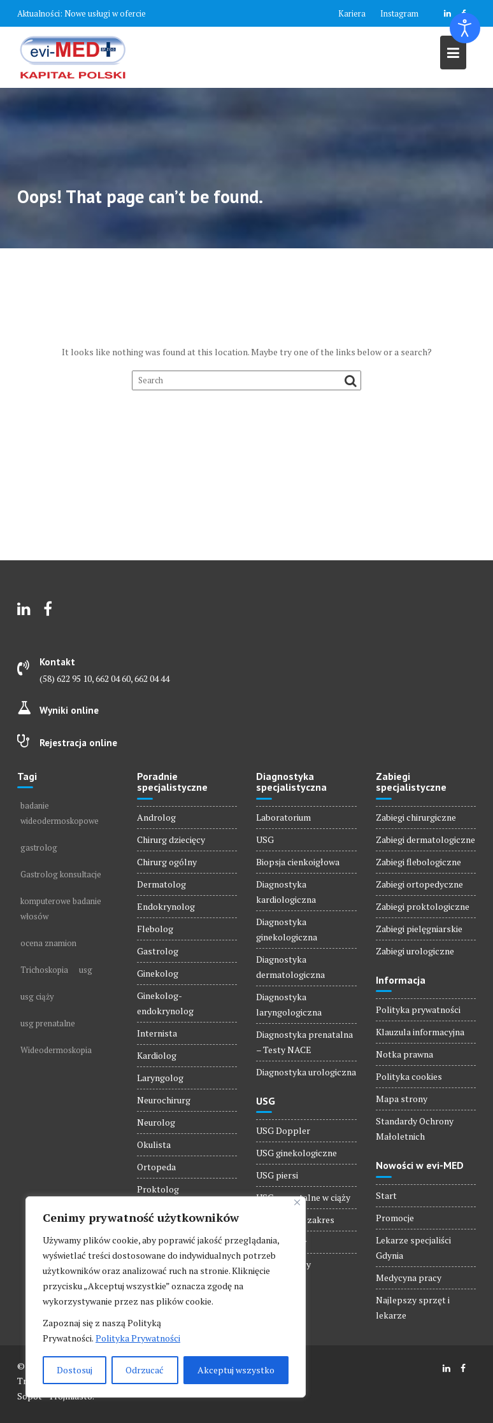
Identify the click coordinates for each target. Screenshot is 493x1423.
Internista (157, 1033)
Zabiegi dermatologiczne (425, 839)
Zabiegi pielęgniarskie (419, 929)
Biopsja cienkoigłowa (297, 862)
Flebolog (155, 929)
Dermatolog (161, 884)
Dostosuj (74, 1370)
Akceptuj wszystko (236, 1370)
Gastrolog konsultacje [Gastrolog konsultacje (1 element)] (60, 874)
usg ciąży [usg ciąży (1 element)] (37, 996)
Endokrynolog (166, 906)
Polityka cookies (409, 1076)
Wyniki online (69, 710)
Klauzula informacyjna (420, 1032)
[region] (165, 1297)
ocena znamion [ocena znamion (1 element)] (48, 943)
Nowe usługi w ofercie (105, 13)
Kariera (352, 13)
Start (386, 1195)
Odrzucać (144, 1370)
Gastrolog (157, 951)
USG (265, 839)
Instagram (399, 13)
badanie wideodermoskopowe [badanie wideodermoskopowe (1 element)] (59, 813)
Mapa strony (401, 1099)
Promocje (395, 1218)
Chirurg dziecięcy (171, 839)
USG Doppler (283, 1130)
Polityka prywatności (418, 1009)
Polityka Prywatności (138, 1338)
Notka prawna (404, 1054)
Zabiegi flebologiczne (418, 862)
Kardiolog (156, 1055)
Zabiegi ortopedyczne (419, 884)
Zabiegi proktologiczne (422, 906)
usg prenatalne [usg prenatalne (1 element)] (47, 1023)
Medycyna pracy (408, 1277)
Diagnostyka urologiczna (306, 1072)
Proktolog (158, 1189)
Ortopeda (156, 1167)
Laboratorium (283, 817)
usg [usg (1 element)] (85, 969)
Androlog (156, 817)
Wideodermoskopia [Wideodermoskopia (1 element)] (56, 1050)
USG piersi (277, 1175)
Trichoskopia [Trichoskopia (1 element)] (44, 969)
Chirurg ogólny (167, 862)
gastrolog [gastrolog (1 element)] (38, 847)
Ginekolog (157, 973)
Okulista (154, 1144)
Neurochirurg (163, 1100)
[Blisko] (297, 1202)
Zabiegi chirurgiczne (416, 817)
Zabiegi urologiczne (415, 951)
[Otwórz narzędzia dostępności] (465, 28)
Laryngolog (160, 1078)
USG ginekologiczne (296, 1153)
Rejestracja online (78, 743)
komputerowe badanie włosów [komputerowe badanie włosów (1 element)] (60, 908)
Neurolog (156, 1122)
